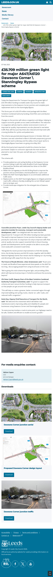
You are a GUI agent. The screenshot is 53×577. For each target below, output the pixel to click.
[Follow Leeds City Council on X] (22, 563)
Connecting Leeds (8, 91)
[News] (26, 11)
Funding (20, 91)
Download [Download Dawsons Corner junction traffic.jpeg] (9, 518)
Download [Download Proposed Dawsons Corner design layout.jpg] (9, 475)
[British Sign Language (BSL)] (6, 563)
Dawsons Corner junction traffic (18, 512)
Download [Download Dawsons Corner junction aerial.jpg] (9, 431)
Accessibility (5, 532)
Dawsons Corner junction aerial (18, 425)
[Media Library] (26, 15)
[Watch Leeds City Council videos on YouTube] (30, 564)
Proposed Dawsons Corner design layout (23, 468)
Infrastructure (40, 91)
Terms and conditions (30, 532)
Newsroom (4, 23)
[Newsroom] (26, 7)
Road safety (6, 95)
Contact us (5, 535)
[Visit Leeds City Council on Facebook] (15, 564)
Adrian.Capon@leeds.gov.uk (13, 379)
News (12, 23)
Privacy (16, 532)
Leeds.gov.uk (10, 2)
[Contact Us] (26, 18)
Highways (29, 91)
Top (50, 574)
